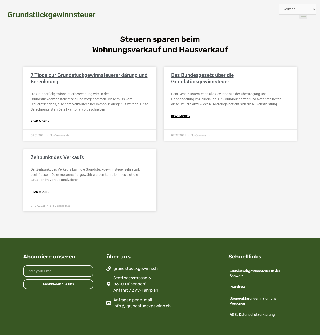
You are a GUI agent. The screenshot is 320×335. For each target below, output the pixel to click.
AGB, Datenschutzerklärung (252, 314)
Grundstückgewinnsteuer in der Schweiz (255, 273)
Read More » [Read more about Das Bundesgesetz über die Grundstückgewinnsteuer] (180, 116)
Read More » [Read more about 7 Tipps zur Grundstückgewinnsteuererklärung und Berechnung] (40, 121)
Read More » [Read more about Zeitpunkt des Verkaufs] (40, 191)
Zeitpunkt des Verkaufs (57, 157)
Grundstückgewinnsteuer (51, 14)
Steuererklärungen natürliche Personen (253, 301)
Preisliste (237, 287)
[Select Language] (298, 9)
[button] (303, 15)
